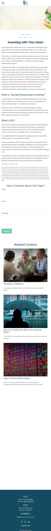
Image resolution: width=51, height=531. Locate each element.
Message (5, 213)
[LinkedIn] (28, 521)
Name (4, 189)
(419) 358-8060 (28, 499)
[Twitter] (25, 521)
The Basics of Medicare (13, 284)
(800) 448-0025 (29, 501)
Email (3, 201)
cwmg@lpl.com (25, 525)
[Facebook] (22, 521)
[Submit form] (7, 231)
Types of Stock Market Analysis (17, 378)
